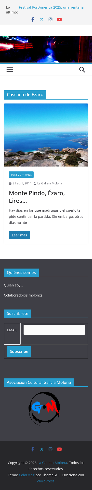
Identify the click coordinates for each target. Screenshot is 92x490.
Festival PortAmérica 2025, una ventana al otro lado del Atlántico (51, 9)
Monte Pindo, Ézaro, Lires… (37, 197)
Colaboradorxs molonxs (23, 295)
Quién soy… (13, 285)
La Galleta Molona (49, 183)
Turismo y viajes (21, 174)
